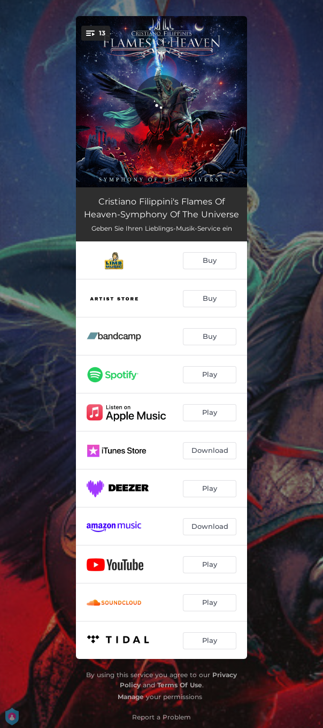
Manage (131, 697)
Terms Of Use (179, 685)
